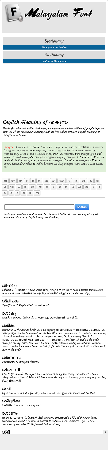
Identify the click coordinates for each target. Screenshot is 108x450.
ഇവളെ (84, 163)
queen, (7, 163)
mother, (27, 163)
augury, (59, 147)
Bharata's (17, 163)
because (48, 163)
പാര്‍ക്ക (66, 150)
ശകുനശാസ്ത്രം (44, 157)
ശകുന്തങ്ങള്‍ (72, 163)
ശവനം (73, 147)
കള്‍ (18, 157)
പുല (23, 153)
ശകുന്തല (85, 160)
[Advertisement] (54, 90)
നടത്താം (69, 153)
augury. (61, 157)
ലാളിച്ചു (58, 163)
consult (79, 150)
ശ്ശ (9, 150)
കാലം (99, 163)
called (39, 163)
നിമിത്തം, (86, 147)
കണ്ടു (25, 157)
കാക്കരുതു (45, 153)
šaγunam (21, 147)
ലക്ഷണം (98, 147)
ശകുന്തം (58, 160)
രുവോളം (31, 153)
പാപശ (20, 150)
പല (92, 163)
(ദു (5, 150)
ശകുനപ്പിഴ (87, 153)
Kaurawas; (24, 160)
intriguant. (46, 160)
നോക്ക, (56, 150)
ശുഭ (38, 150)
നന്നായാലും (11, 153)
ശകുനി (71, 157)
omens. (88, 150)
